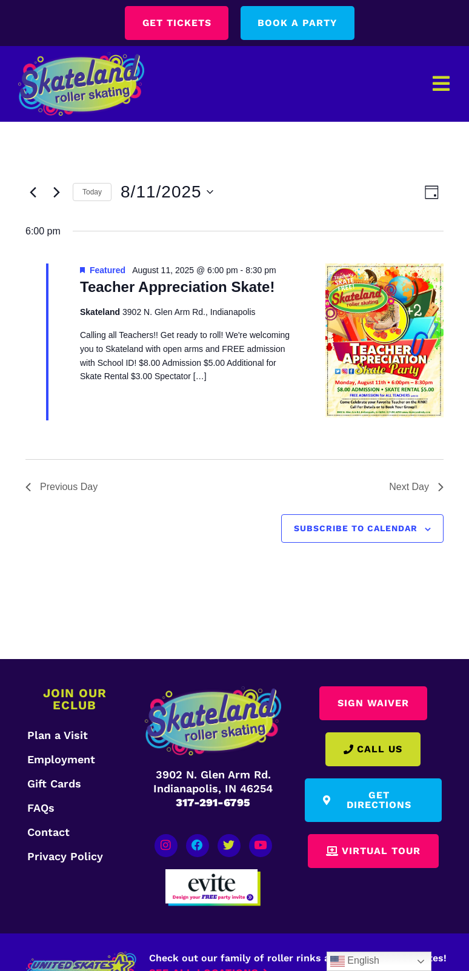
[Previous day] (32, 192)
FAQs (41, 807)
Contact (48, 832)
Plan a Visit (57, 735)
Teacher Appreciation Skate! (177, 287)
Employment (61, 759)
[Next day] (56, 192)
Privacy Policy (65, 856)
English (354, 961)
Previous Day (61, 487)
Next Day (416, 487)
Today (92, 192)
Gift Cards (54, 783)
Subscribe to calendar (355, 528)
